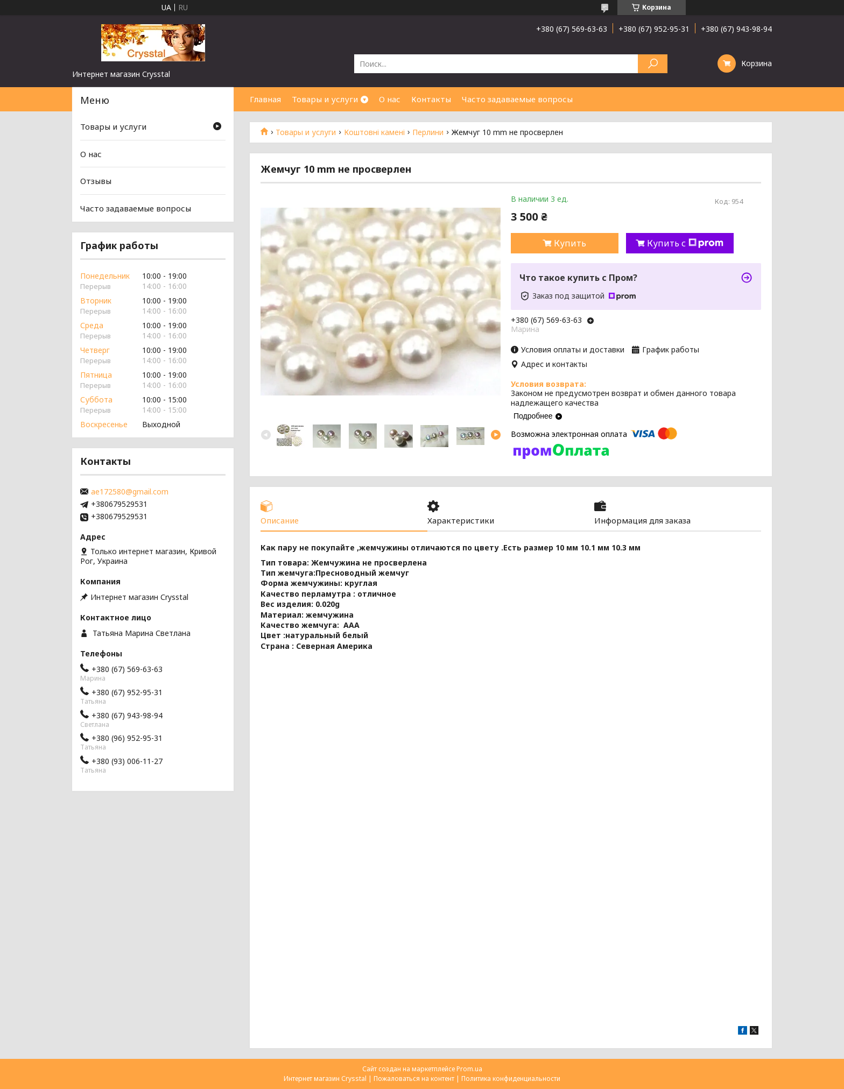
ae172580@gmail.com (129, 492)
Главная (265, 99)
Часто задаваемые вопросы (517, 99)
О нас (389, 99)
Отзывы (95, 180)
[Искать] (652, 63)
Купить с (685, 243)
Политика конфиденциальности (510, 1078)
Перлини (428, 132)
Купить (570, 243)
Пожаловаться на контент (414, 1078)
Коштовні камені (374, 132)
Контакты (431, 99)
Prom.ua (469, 1068)
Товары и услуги (325, 99)
